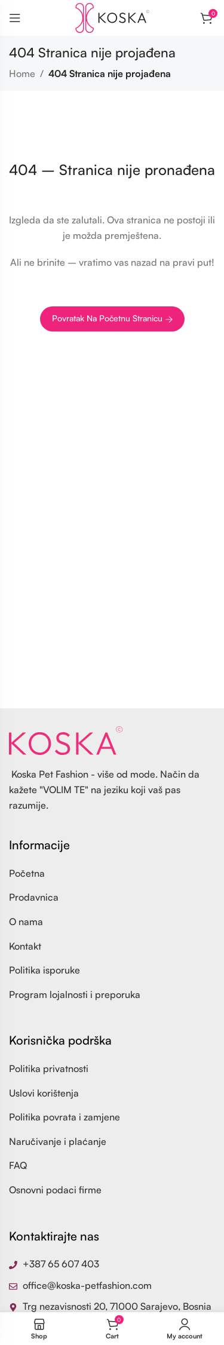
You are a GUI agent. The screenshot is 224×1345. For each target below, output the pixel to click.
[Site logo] (112, 17)
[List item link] (112, 874)
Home (22, 73)
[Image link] (65, 739)
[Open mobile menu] (15, 18)
